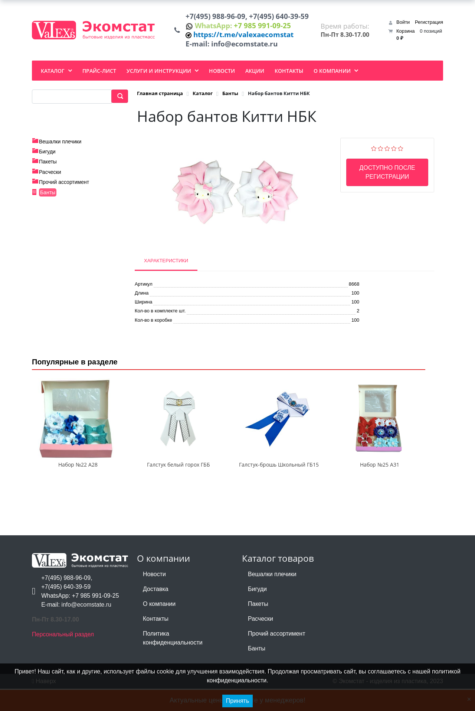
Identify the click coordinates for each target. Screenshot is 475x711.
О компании (159, 626)
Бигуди (47, 156)
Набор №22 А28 (78, 486)
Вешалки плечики (60, 146)
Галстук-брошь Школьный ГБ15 (279, 486)
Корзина (405, 33)
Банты (47, 197)
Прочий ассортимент (64, 187)
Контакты (155, 641)
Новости (154, 596)
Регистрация (429, 24)
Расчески (50, 177)
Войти (403, 24)
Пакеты (48, 167)
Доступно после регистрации (387, 177)
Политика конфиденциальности (173, 660)
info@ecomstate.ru (248, 48)
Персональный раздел (63, 656)
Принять (237, 701)
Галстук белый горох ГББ (178, 486)
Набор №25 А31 (379, 486)
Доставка (155, 611)
